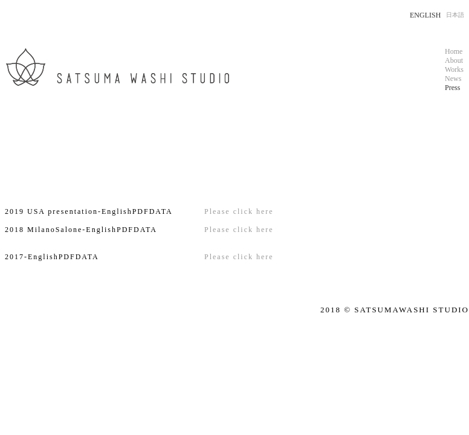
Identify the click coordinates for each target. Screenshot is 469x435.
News (453, 78)
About (454, 60)
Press (452, 87)
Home (453, 51)
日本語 (455, 14)
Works (454, 69)
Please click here (239, 211)
